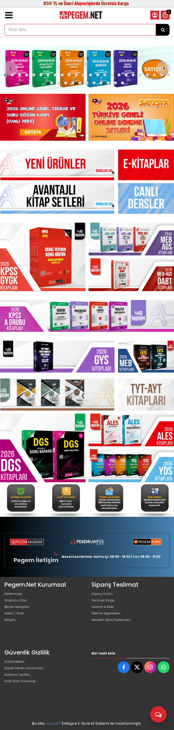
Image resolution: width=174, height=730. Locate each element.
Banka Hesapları (17, 607)
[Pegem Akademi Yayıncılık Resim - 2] (131, 117)
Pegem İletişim (36, 560)
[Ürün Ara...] (163, 30)
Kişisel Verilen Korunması (23, 668)
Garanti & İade (102, 607)
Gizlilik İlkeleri (14, 662)
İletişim (9, 620)
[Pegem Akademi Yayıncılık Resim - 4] (153, 499)
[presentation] (10, 68)
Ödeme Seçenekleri (105, 613)
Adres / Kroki (14, 613)
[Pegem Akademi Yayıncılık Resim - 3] (131, 274)
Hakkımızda (13, 594)
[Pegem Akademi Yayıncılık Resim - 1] (43, 117)
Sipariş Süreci (102, 594)
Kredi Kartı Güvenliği (20, 681)
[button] (5, 75)
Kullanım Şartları (17, 674)
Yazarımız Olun (15, 600)
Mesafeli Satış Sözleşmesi (111, 620)
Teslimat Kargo (103, 600)
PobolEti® (53, 723)
